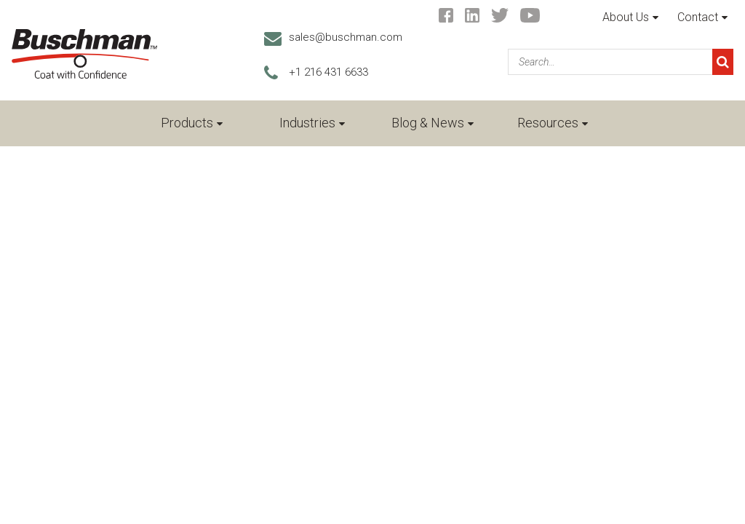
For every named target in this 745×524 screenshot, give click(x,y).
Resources (547, 122)
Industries (307, 122)
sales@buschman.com (345, 37)
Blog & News (427, 122)
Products (187, 122)
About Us (625, 17)
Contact (697, 17)
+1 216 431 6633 (328, 72)
